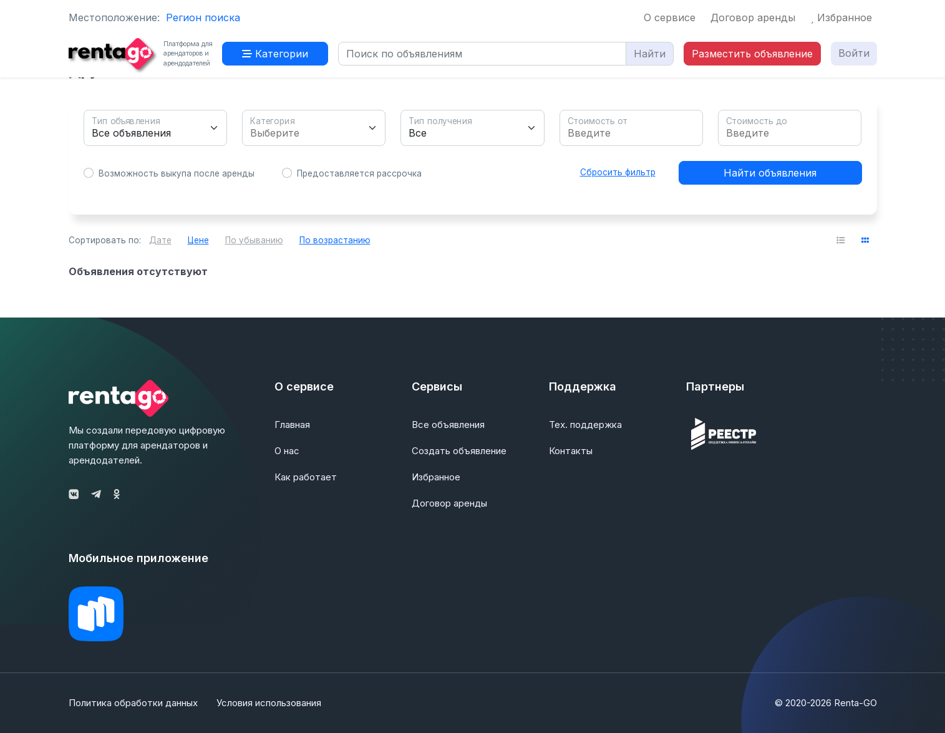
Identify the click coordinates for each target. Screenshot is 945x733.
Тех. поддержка (585, 424)
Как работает (305, 477)
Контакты (571, 451)
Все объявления (448, 424)
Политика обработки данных (133, 703)
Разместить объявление (752, 53)
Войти (854, 53)
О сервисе (669, 17)
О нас (286, 451)
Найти (650, 53)
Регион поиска (203, 17)
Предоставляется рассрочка (359, 173)
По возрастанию (335, 240)
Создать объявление (459, 451)
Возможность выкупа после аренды (176, 173)
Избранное (840, 17)
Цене (198, 240)
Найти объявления (770, 173)
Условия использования (268, 703)
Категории (275, 53)
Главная (292, 424)
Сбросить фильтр (618, 172)
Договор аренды (752, 17)
